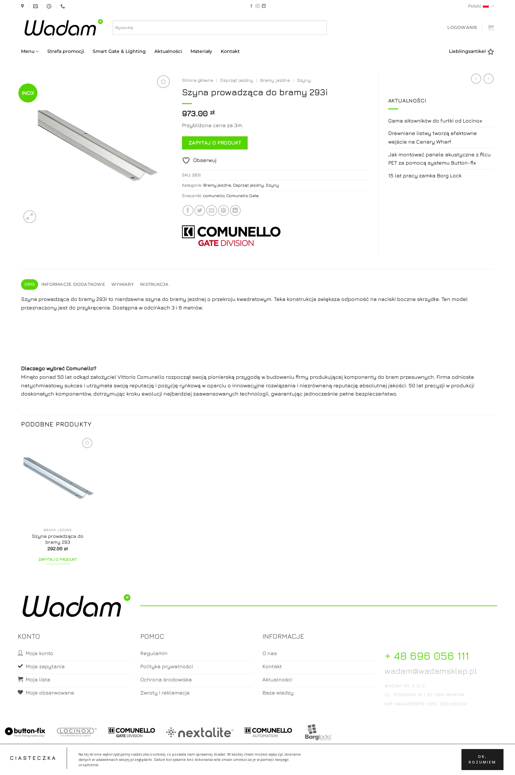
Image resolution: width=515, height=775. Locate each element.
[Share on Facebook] (188, 210)
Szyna (29, 299)
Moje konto (231, 764)
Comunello (80, 368)
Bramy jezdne (275, 80)
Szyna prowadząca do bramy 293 (57, 539)
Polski (481, 6)
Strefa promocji (65, 51)
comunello (213, 195)
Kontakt (230, 51)
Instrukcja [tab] (154, 284)
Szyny (304, 80)
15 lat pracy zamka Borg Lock (424, 175)
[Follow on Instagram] (257, 6)
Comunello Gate (242, 195)
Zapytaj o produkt (215, 143)
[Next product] (476, 79)
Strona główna (197, 80)
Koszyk (258, 764)
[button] (462, 27)
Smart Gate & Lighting (119, 51)
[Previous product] (488, 79)
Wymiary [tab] (122, 284)
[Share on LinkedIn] (235, 210)
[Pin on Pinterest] (223, 210)
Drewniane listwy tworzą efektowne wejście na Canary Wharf (432, 137)
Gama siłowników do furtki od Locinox (435, 121)
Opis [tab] (29, 284)
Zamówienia (283, 764)
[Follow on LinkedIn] (264, 6)
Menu (30, 51)
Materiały (201, 51)
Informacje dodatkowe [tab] (73, 284)
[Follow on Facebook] (251, 6)
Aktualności (168, 51)
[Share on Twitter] (199, 210)
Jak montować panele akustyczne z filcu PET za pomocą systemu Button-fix (439, 158)
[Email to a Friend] (211, 210)
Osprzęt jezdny (236, 80)
